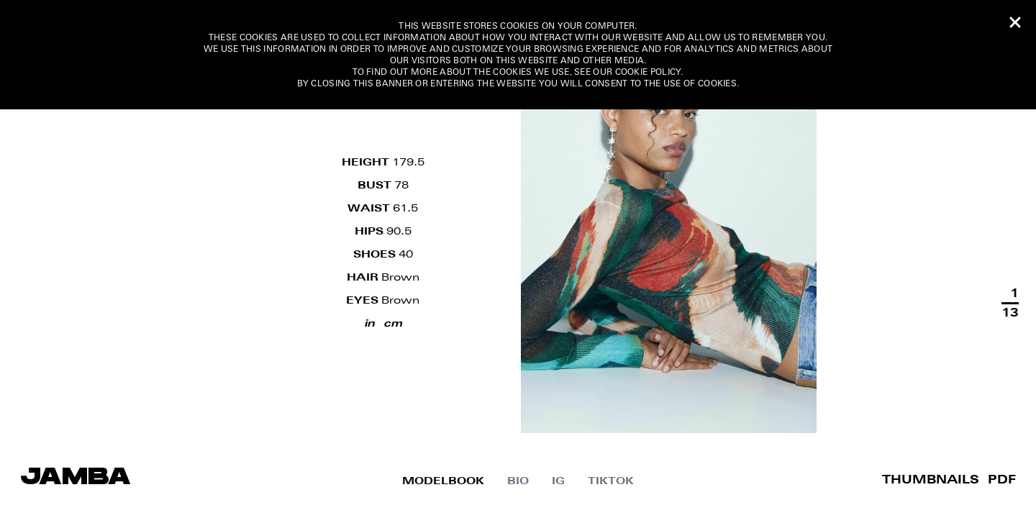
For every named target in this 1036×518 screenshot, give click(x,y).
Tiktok (611, 481)
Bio (518, 481)
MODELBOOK (443, 481)
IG (558, 481)
